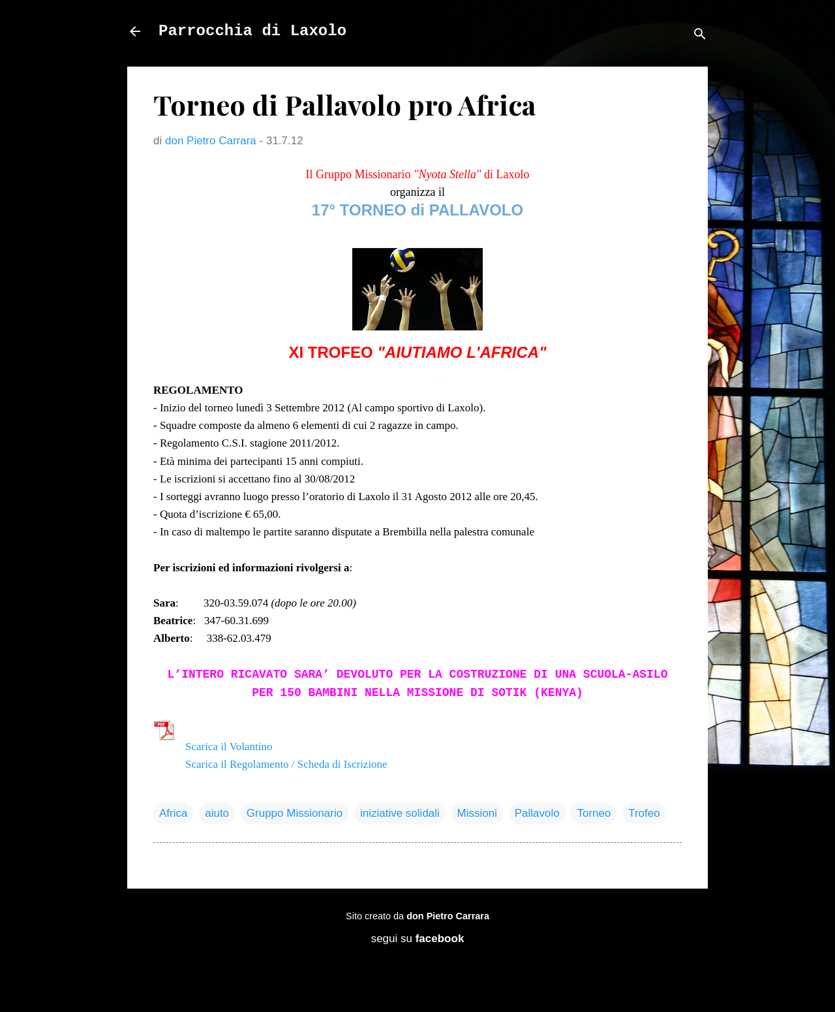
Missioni (477, 813)
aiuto (217, 813)
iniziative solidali (400, 813)
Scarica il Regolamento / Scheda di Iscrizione (286, 764)
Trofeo (644, 813)
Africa (173, 813)
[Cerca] (700, 35)
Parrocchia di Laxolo (252, 31)
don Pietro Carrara (447, 916)
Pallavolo (537, 813)
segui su (417, 938)
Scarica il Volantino (228, 746)
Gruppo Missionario (294, 813)
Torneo (594, 813)
